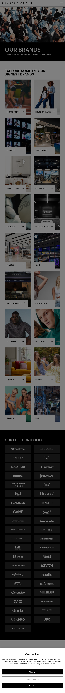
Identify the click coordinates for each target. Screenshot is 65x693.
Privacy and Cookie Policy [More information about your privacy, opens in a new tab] (44, 664)
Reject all (32, 686)
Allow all (32, 672)
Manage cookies (32, 679)
